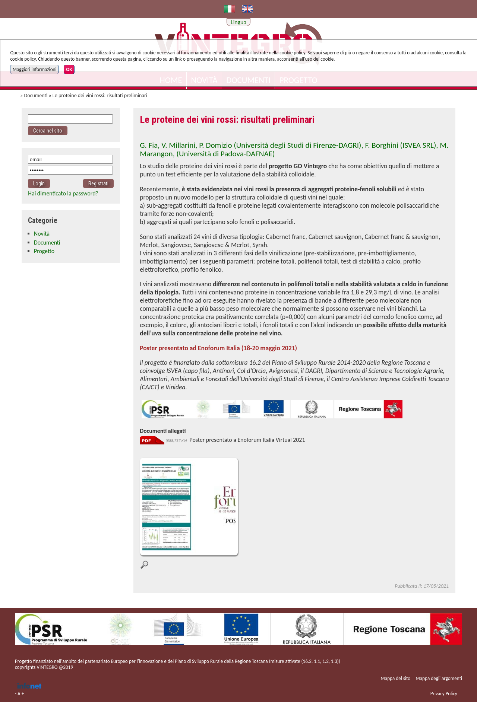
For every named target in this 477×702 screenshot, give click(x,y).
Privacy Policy (443, 693)
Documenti (35, 95)
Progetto (44, 251)
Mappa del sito (396, 678)
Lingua (238, 22)
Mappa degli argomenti (439, 678)
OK (69, 69)
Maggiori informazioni (35, 69)
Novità (42, 233)
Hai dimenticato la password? (63, 193)
